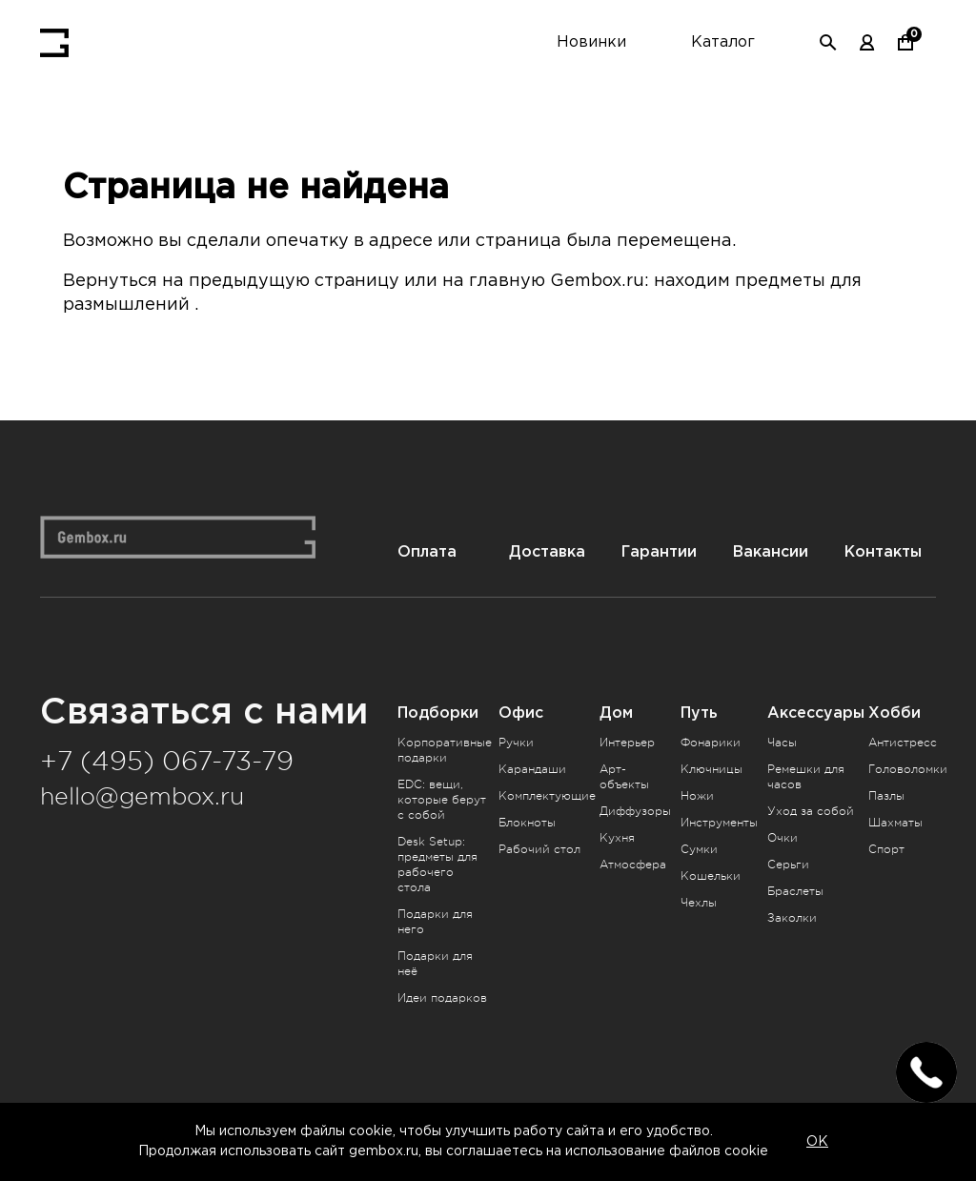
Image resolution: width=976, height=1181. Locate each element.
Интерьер (627, 740)
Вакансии (770, 549)
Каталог (723, 42)
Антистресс (902, 740)
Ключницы (711, 767)
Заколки (792, 916)
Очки (782, 836)
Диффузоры (635, 809)
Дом (616, 710)
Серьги (788, 862)
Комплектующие (547, 794)
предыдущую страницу (294, 281)
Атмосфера (633, 862)
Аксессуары (815, 710)
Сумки (699, 847)
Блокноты (527, 820)
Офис (520, 710)
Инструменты (719, 820)
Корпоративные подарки (444, 748)
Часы (782, 740)
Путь (699, 710)
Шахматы (895, 820)
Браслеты (795, 889)
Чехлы (699, 900)
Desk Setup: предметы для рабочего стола (437, 862)
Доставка (547, 549)
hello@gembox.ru (142, 794)
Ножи (697, 794)
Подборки (437, 710)
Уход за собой (810, 809)
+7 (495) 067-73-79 (167, 759)
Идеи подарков (442, 996)
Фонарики (711, 740)
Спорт (886, 847)
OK (817, 1142)
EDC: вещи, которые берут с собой (441, 798)
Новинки (591, 42)
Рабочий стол (539, 847)
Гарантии (659, 549)
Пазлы (886, 794)
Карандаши (532, 767)
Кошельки (711, 874)
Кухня (617, 836)
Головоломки (907, 767)
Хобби (894, 710)
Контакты (883, 549)
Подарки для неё (435, 961)
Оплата (427, 549)
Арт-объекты (624, 775)
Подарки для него (435, 920)
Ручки (516, 740)
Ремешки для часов (805, 775)
